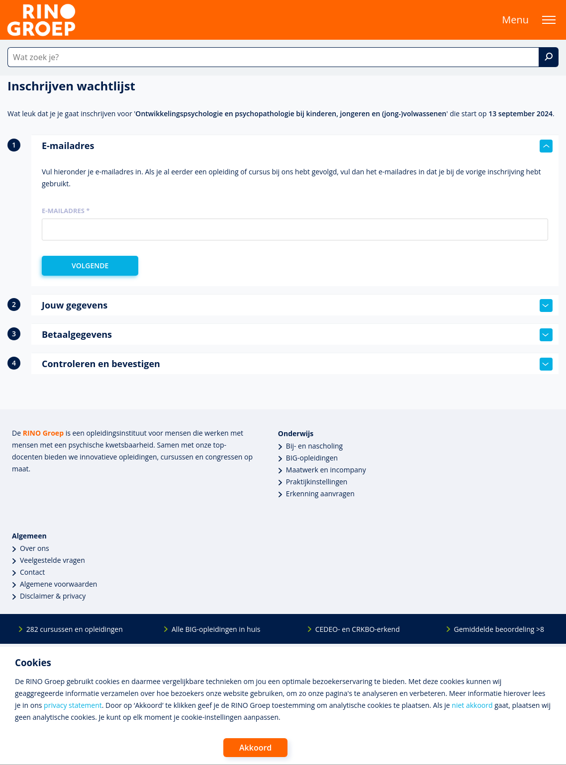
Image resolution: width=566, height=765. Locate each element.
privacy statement (73, 705)
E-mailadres (297, 146)
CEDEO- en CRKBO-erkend (357, 629)
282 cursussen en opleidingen (74, 629)
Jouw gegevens (297, 305)
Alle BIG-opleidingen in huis (216, 629)
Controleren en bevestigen (297, 364)
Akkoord (255, 747)
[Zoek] (549, 57)
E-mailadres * (66, 210)
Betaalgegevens (297, 334)
